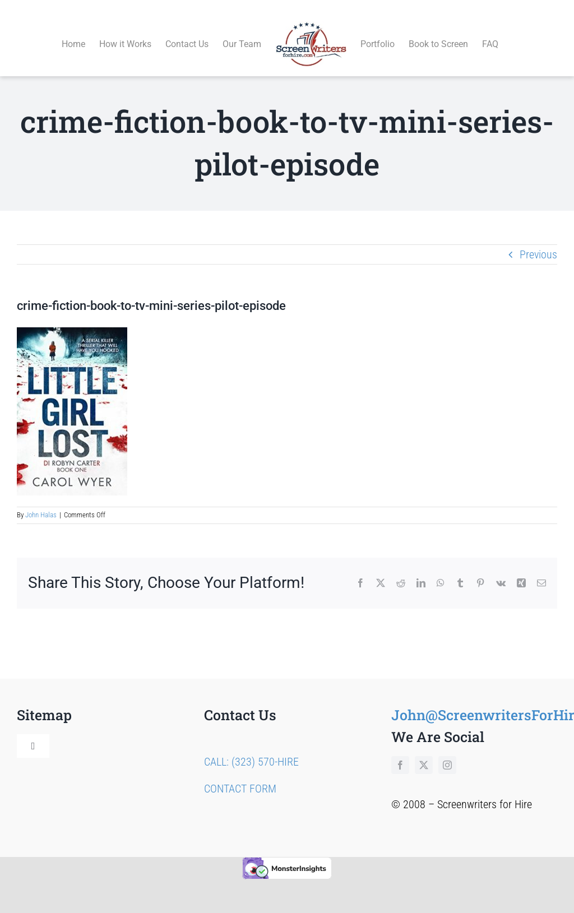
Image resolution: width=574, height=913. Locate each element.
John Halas (41, 502)
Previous (538, 241)
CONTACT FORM (240, 775)
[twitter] (424, 752)
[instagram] (447, 752)
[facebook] (400, 752)
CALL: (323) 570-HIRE (251, 749)
